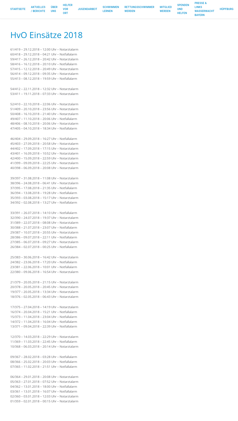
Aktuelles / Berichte (38, 9)
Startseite (18, 9)
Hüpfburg (226, 9)
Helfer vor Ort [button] (68, 9)
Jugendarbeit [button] (87, 9)
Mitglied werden (166, 9)
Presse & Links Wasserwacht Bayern (204, 9)
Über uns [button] (54, 9)
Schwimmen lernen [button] (111, 9)
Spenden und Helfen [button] (183, 9)
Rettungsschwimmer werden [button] (139, 9)
